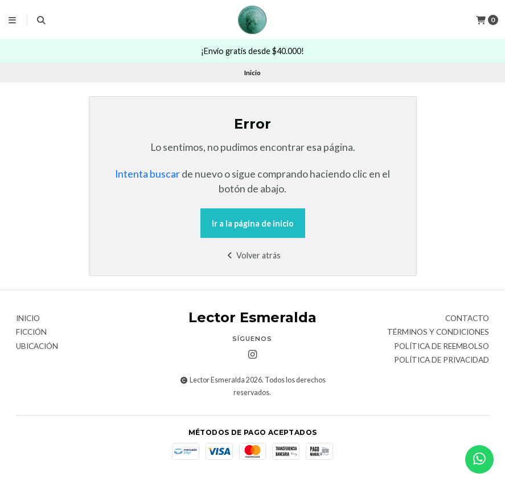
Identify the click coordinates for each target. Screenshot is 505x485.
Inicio (28, 319)
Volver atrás (252, 255)
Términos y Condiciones (438, 332)
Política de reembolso (441, 347)
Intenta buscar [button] (147, 174)
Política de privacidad (441, 360)
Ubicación (37, 347)
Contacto (467, 319)
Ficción (31, 332)
